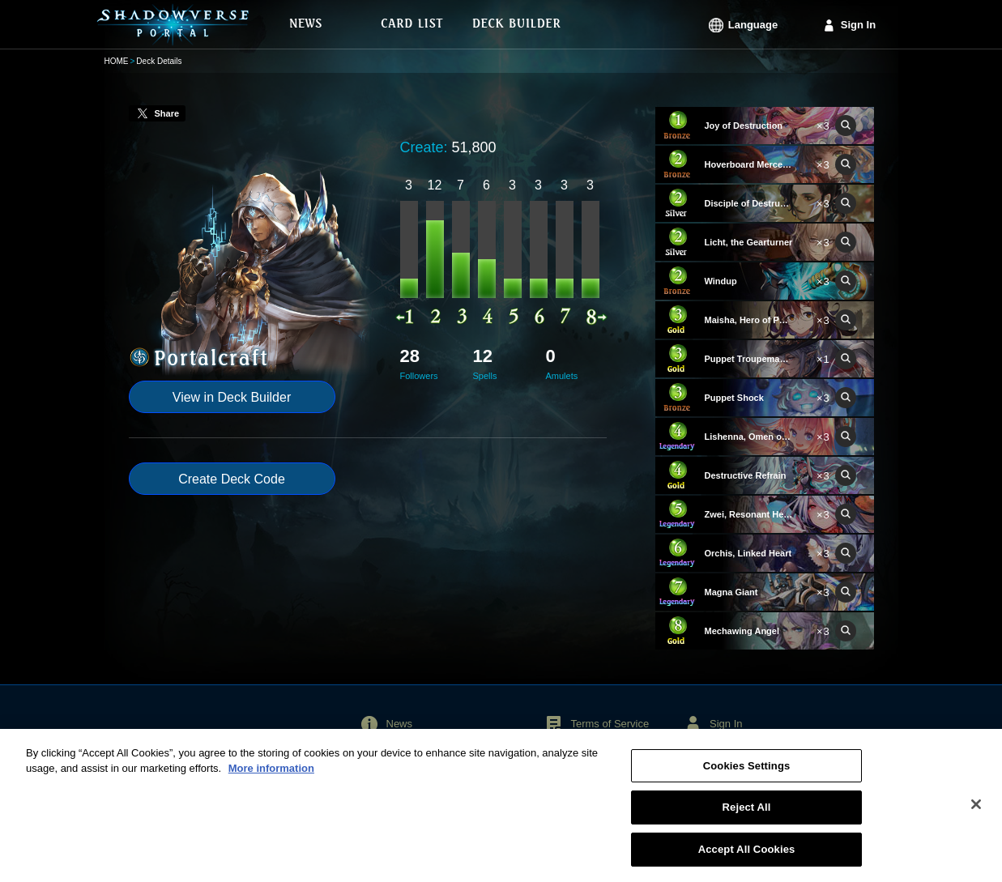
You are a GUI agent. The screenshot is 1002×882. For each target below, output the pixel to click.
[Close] (976, 813)
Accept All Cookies (746, 858)
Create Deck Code (231, 479)
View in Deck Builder (232, 397)
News (399, 724)
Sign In (858, 25)
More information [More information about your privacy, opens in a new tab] (271, 777)
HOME (116, 61)
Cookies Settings (747, 775)
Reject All (747, 816)
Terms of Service (609, 724)
